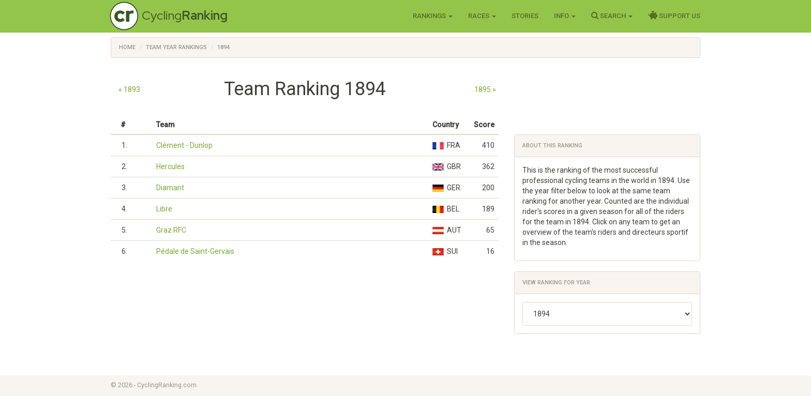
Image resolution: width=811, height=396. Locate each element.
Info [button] (565, 16)
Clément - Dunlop (184, 145)
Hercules (170, 166)
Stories (525, 16)
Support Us (674, 15)
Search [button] (612, 15)
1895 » (485, 89)
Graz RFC (171, 230)
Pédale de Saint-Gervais (195, 251)
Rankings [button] (433, 16)
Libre (164, 209)
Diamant (170, 188)
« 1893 (129, 89)
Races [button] (482, 16)
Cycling (185, 15)
